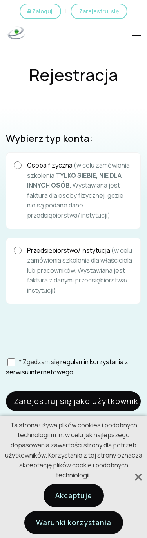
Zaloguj (42, 11)
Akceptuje (73, 495)
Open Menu (136, 33)
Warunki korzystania (73, 522)
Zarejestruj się (99, 11)
